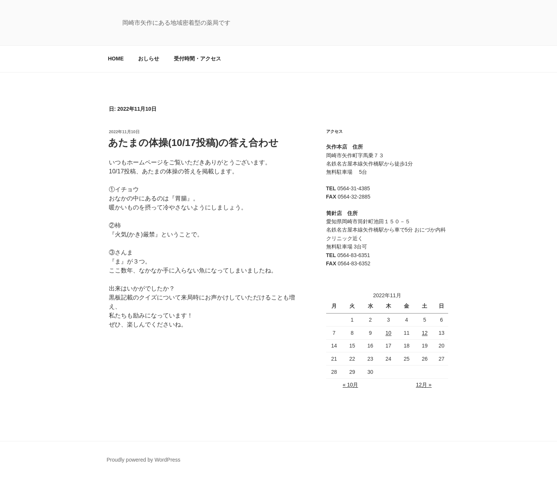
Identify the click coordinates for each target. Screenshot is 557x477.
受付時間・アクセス (197, 59)
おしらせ (148, 59)
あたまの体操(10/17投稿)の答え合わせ (193, 142)
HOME (116, 59)
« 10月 (350, 385)
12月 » (423, 385)
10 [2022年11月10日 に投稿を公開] (388, 333)
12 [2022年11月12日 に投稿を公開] (425, 333)
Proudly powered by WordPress (144, 460)
